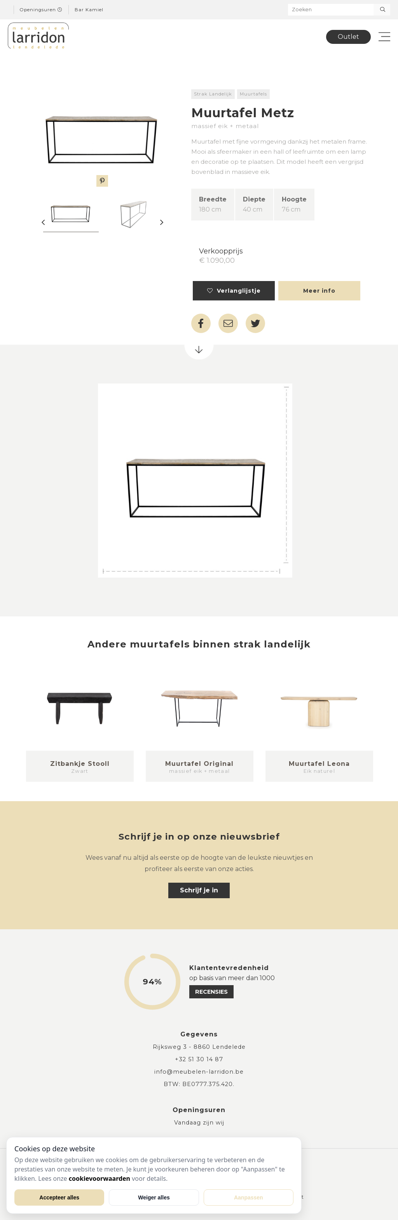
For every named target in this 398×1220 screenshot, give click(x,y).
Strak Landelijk (213, 94)
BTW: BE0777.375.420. (199, 1084)
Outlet (348, 36)
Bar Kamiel (89, 9)
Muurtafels (253, 94)
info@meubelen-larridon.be (199, 1071)
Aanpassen (248, 1197)
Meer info (319, 290)
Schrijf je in (199, 890)
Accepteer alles (59, 1197)
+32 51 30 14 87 (199, 1059)
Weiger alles (153, 1197)
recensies (211, 991)
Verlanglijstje (234, 290)
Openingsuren (41, 9)
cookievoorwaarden (99, 1178)
